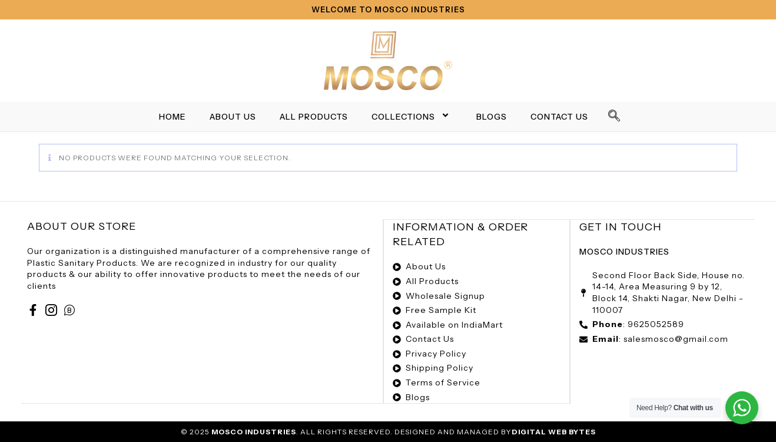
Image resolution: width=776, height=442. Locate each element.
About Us (233, 116)
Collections (412, 116)
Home (172, 116)
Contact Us (559, 116)
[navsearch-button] (614, 116)
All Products (314, 116)
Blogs (491, 116)
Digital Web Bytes (554, 430)
